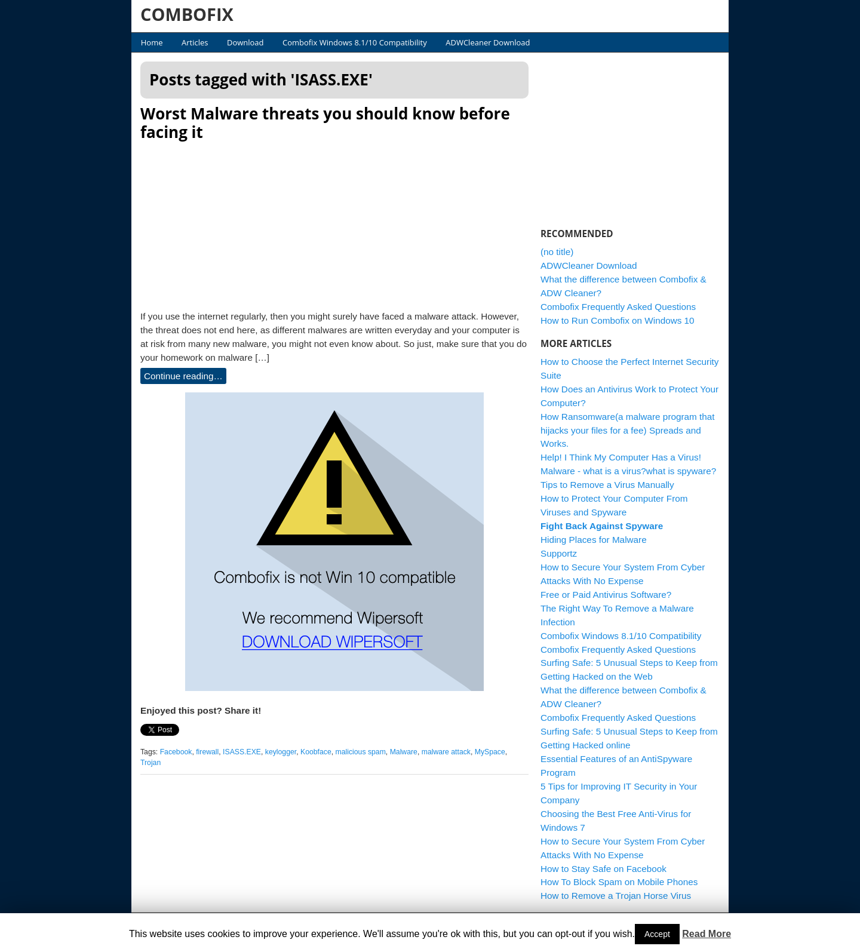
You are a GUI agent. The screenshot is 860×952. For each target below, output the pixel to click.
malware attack (446, 752)
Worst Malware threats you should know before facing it (325, 123)
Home (152, 42)
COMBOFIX (187, 14)
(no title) (556, 252)
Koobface (315, 752)
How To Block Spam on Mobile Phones (619, 882)
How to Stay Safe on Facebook (603, 869)
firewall (207, 752)
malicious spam (361, 752)
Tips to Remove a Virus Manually (607, 485)
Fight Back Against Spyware (601, 526)
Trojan (150, 762)
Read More (706, 934)
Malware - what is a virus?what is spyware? (628, 471)
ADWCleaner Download (488, 42)
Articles (195, 42)
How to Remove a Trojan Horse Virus (615, 895)
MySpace (490, 752)
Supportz (558, 553)
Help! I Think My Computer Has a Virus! (620, 457)
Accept (657, 934)
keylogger (280, 752)
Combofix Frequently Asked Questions (618, 307)
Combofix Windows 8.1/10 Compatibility (354, 42)
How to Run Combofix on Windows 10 (617, 320)
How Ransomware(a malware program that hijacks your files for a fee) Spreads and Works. (627, 430)
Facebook (176, 752)
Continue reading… (183, 376)
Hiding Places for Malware (593, 540)
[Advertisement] (334, 222)
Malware (403, 752)
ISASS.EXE (242, 752)
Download (245, 42)
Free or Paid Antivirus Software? (605, 594)
